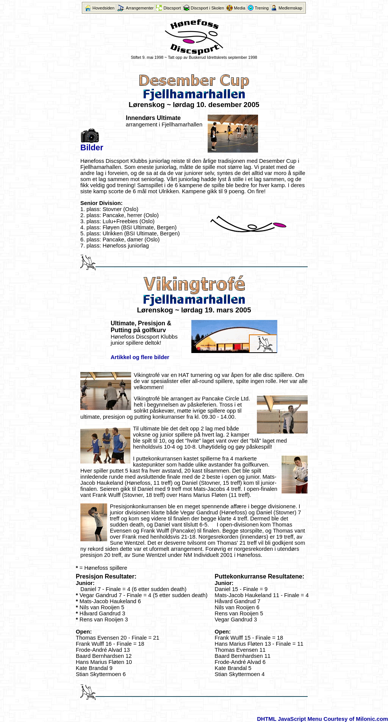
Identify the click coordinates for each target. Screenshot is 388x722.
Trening (262, 8)
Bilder (91, 147)
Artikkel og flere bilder (140, 357)
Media (239, 8)
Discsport (172, 8)
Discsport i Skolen (207, 8)
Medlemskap (290, 8)
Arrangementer (139, 8)
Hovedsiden (103, 8)
